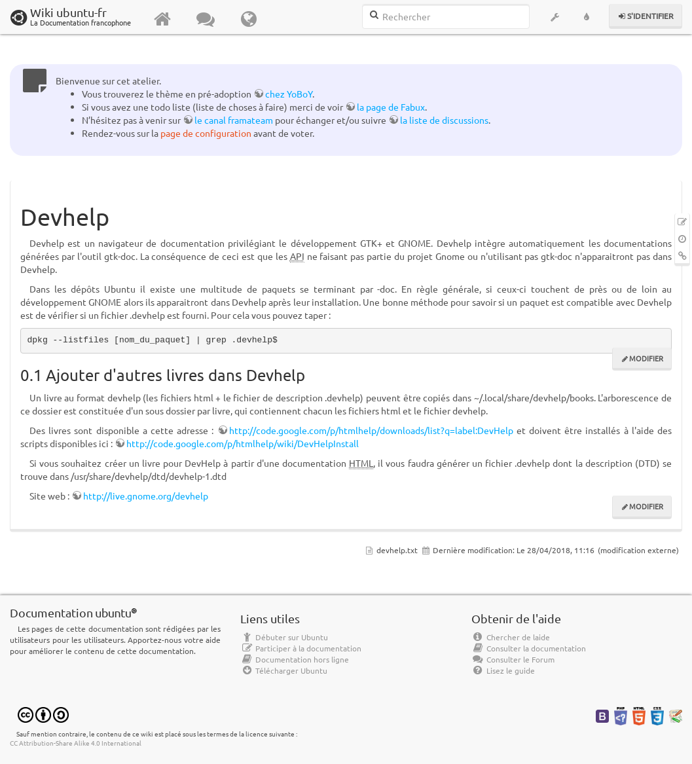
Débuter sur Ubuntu (284, 637)
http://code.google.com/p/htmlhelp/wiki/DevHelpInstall (242, 443)
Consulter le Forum (513, 659)
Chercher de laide (510, 637)
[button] (555, 17)
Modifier (646, 358)
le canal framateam (233, 120)
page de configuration (205, 133)
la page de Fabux (391, 107)
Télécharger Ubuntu (283, 670)
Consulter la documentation (528, 648)
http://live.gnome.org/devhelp (145, 495)
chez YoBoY (288, 94)
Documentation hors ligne (294, 659)
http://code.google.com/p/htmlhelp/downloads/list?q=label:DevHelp (371, 430)
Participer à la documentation (300, 648)
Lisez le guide (503, 670)
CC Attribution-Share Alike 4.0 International (75, 743)
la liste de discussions (444, 120)
